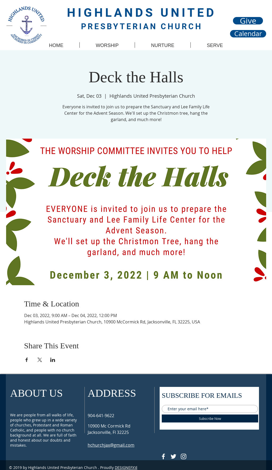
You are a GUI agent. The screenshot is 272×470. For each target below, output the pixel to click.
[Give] (248, 20)
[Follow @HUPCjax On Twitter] (173, 456)
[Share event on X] (39, 360)
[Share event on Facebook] (26, 360)
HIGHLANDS (113, 13)
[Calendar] (248, 33)
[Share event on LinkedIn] (52, 360)
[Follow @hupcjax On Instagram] (183, 456)
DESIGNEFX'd (126, 467)
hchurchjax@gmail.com (111, 445)
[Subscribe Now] (210, 418)
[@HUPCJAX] (163, 456)
